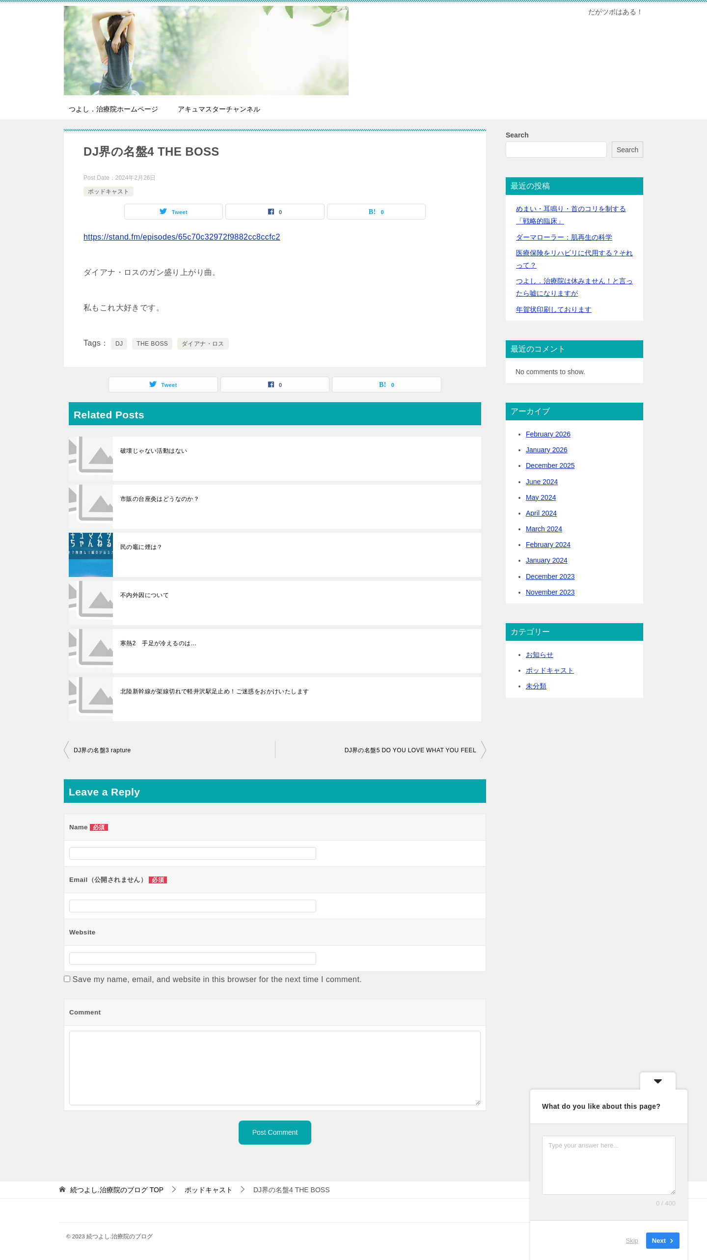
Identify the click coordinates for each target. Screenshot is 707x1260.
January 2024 (547, 560)
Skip (632, 1240)
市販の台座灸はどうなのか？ (159, 498)
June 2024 (542, 482)
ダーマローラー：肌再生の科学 (564, 237)
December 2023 (550, 576)
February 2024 (548, 544)
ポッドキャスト (108, 191)
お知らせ (539, 654)
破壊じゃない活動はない (153, 450)
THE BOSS (152, 343)
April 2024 (541, 513)
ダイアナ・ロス (203, 343)
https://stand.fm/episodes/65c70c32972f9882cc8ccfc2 (181, 237)
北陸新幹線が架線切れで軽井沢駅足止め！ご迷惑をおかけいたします (214, 691)
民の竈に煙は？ (141, 547)
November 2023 (550, 592)
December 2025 (550, 465)
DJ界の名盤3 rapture (102, 750)
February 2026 (548, 434)
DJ (119, 343)
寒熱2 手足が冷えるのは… (158, 643)
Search (517, 135)
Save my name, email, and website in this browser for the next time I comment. (217, 979)
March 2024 (544, 529)
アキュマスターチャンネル (219, 109)
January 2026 (547, 450)
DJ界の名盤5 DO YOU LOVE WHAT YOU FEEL (410, 750)
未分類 (536, 686)
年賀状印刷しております (554, 309)
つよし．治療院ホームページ (113, 109)
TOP (116, 1190)
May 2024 (541, 497)
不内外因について (144, 595)
